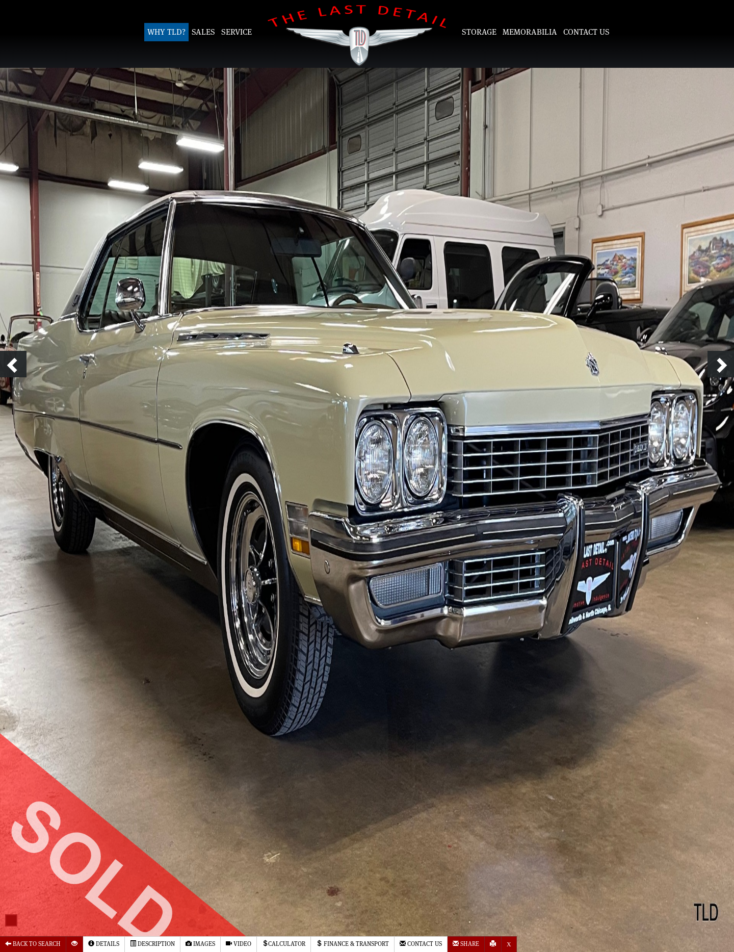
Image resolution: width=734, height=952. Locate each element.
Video (238, 943)
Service (236, 32)
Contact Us (586, 32)
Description (152, 943)
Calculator (283, 943)
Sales (203, 32)
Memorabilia (530, 32)
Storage (479, 32)
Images (200, 943)
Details (103, 943)
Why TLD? (166, 32)
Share (466, 943)
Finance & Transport (352, 943)
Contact (421, 943)
